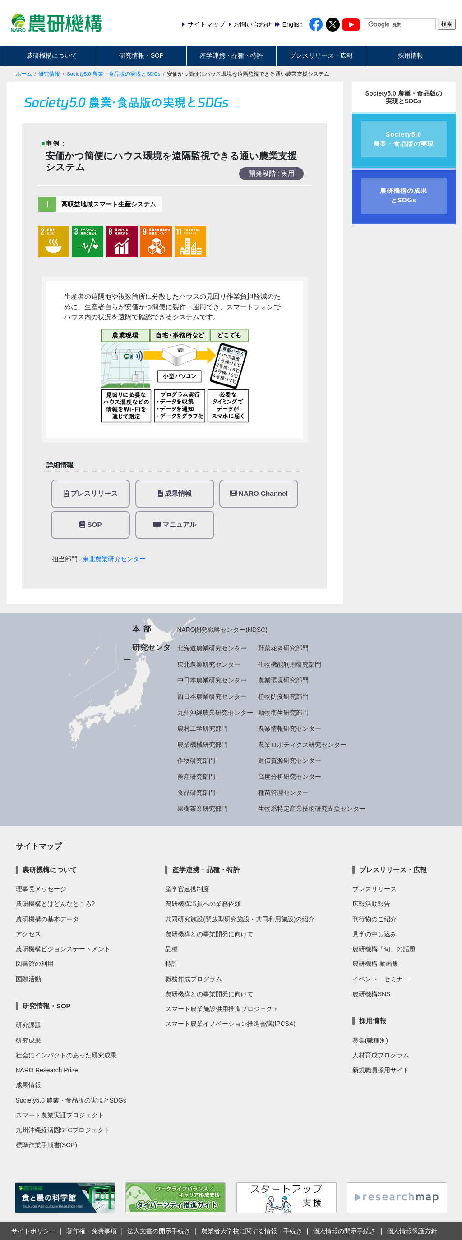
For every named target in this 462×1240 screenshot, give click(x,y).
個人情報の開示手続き (344, 1231)
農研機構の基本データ (47, 919)
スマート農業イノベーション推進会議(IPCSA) (230, 1023)
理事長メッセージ (41, 888)
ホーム (24, 74)
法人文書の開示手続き (158, 1231)
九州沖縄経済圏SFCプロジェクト (63, 1130)
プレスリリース (91, 493)
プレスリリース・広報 (321, 55)
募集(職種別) (370, 1040)
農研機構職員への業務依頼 (203, 903)
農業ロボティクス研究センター (302, 744)
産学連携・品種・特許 (231, 55)
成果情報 (175, 493)
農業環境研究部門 (283, 680)
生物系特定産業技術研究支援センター (311, 808)
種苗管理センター (283, 792)
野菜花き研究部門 (283, 648)
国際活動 (28, 979)
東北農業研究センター (114, 559)
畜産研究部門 (196, 776)
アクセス (28, 934)
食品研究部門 (196, 792)
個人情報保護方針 (412, 1231)
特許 (171, 963)
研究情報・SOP (141, 55)
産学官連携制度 (187, 888)
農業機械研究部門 (202, 744)
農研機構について (52, 55)
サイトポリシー (33, 1231)
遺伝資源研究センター (289, 760)
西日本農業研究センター (212, 696)
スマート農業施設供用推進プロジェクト (222, 1008)
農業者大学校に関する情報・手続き (251, 1231)
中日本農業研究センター (212, 680)
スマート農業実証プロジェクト (60, 1115)
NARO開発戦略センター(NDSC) (222, 629)
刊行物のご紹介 (374, 919)
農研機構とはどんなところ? (55, 903)
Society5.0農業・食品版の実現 (403, 139)
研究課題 (28, 1025)
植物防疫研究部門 (283, 696)
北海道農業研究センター (212, 648)
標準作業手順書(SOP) (46, 1144)
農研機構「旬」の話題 (384, 948)
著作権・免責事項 (91, 1231)
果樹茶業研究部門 (202, 808)
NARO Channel (259, 493)
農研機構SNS (371, 993)
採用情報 (410, 55)
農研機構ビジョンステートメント (63, 948)
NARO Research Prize (47, 1070)
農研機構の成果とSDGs (403, 195)
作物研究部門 (196, 760)
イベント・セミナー (380, 979)
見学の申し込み (374, 934)
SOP (90, 524)
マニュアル (174, 524)
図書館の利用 (35, 963)
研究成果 (28, 1040)
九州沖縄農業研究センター (215, 712)
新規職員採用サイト (380, 1070)
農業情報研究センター (289, 728)
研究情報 (49, 74)
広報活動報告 (371, 903)
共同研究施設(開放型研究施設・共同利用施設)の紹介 (239, 919)
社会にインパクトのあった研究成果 (66, 1055)
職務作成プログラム (193, 979)
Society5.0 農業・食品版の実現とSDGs (114, 74)
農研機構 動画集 (375, 963)
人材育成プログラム (380, 1055)
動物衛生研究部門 (283, 712)
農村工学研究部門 (202, 728)
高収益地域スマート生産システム (108, 204)
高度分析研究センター (289, 776)
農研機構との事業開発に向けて (209, 934)
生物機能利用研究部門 (289, 664)
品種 (171, 948)
